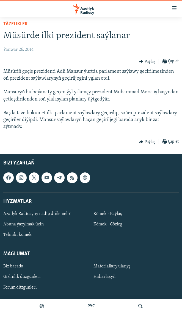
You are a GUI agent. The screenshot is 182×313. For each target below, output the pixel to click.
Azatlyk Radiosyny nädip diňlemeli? (36, 214)
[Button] (147, 61)
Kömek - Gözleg (107, 224)
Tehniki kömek (17, 235)
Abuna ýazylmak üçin (23, 224)
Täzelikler (15, 24)
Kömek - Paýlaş (107, 214)
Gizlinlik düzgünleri (22, 277)
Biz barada (13, 266)
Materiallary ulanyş (112, 266)
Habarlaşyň (104, 277)
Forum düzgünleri (20, 287)
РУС (91, 306)
